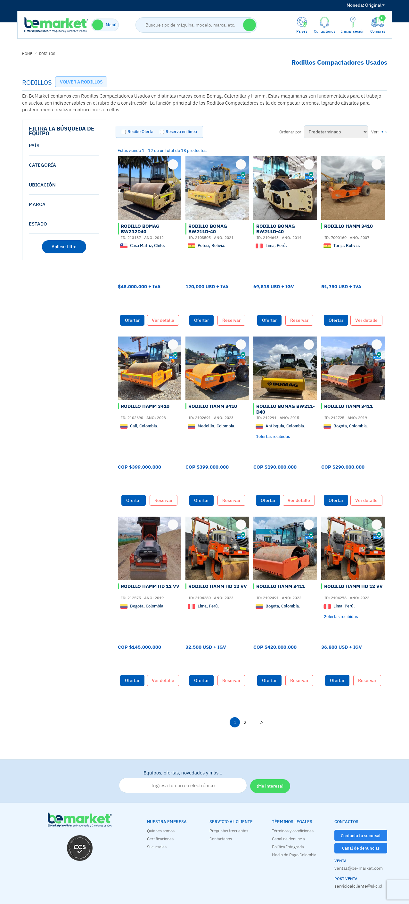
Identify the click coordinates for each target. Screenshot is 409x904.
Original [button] (366, 5)
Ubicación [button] (42, 185)
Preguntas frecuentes (228, 830)
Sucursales (157, 846)
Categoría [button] (42, 165)
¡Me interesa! (270, 786)
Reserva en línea (181, 131)
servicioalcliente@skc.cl (358, 886)
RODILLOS (47, 54)
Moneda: (355, 5)
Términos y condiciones (293, 830)
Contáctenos (220, 838)
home (27, 54)
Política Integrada (288, 846)
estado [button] (38, 224)
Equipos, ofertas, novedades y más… (183, 781)
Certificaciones (160, 838)
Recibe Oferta (140, 131)
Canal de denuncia (288, 838)
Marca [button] (37, 204)
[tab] (64, 145)
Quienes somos (161, 830)
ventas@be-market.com (358, 868)
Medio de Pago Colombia (294, 854)
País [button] (34, 145)
